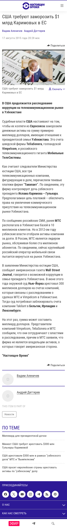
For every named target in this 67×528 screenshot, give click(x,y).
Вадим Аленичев (12, 31)
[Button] (56, 46)
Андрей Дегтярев (34, 31)
